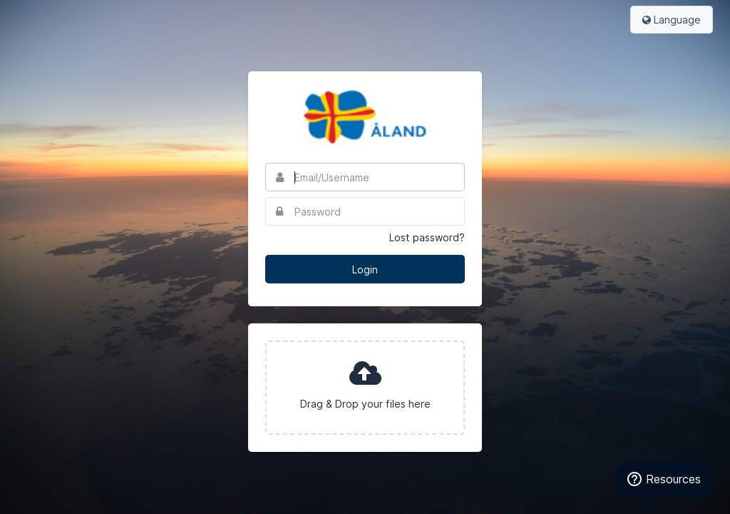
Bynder (52, 18)
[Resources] (663, 479)
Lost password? (427, 237)
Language (671, 20)
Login (365, 269)
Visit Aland (365, 117)
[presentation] (365, 388)
